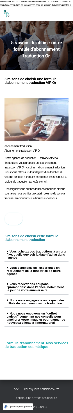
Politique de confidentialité (41, 389)
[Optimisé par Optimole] (18, 406)
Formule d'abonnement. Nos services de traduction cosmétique (36, 345)
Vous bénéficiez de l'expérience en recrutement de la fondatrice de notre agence (34, 271)
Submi (13, 218)
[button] (36, 255)
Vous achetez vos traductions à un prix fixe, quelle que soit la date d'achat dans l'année (36, 254)
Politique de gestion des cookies (36, 398)
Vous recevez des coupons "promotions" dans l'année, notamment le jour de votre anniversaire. (35, 287)
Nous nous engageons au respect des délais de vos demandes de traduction (36, 302)
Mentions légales (36, 407)
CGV (16, 389)
